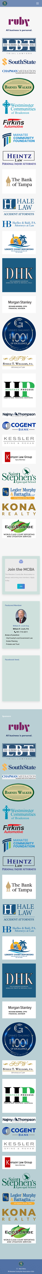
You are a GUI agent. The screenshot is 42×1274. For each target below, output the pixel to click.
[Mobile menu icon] (37, 3)
